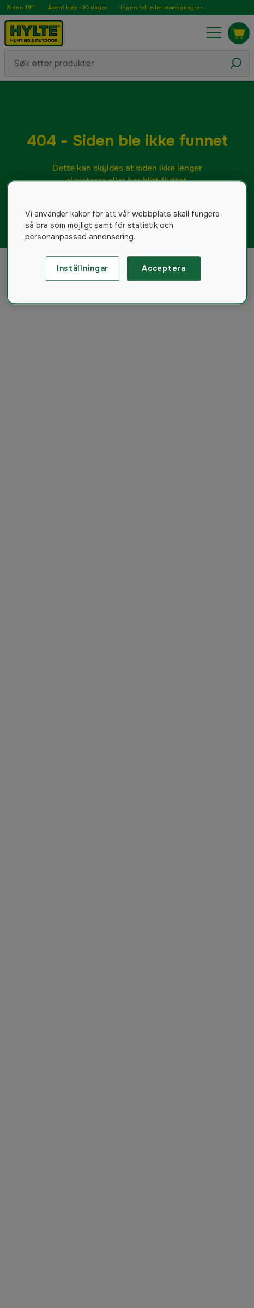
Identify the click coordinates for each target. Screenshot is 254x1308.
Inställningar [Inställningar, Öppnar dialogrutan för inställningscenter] (82, 268)
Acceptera (163, 268)
